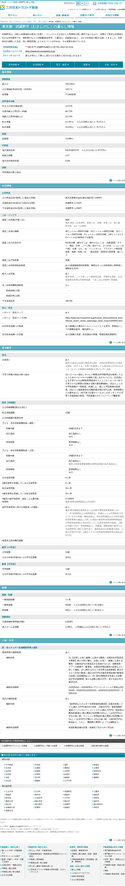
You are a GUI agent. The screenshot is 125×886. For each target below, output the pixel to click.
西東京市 (9, 811)
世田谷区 (97, 771)
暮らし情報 (42, 22)
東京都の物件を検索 (100, 746)
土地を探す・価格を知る (12, 865)
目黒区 (37, 771)
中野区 (37, 774)
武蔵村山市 (10, 807)
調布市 (96, 795)
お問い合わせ (101, 9)
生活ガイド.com (15, 826)
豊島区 (96, 774)
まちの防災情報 (77, 880)
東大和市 (38, 804)
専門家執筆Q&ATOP (113, 850)
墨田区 (67, 768)
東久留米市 (98, 804)
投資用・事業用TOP (79, 850)
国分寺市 (38, 801)
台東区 (37, 768)
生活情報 (37, 65)
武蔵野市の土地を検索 (75, 746)
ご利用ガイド (86, 9)
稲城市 (67, 807)
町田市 (8, 798)
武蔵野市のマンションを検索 (15, 746)
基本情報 (13, 65)
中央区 (37, 765)
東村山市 (9, 801)
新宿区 (96, 765)
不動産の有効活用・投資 (115, 874)
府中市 (37, 795)
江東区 (96, 768)
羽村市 (96, 807)
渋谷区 (8, 774)
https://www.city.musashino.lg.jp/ (40, 51)
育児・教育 (61, 65)
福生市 (96, 801)
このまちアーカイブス (80, 873)
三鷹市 (96, 791)
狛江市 (8, 804)
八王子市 (9, 791)
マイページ (74, 9)
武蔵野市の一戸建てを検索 (46, 746)
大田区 (67, 771)
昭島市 (67, 795)
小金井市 (38, 798)
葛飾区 (37, 781)
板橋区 (67, 777)
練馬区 (96, 777)
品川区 (8, 771)
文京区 (8, 768)
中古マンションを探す (11, 856)
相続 (106, 870)
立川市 (37, 791)
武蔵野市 (68, 791)
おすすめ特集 (7, 875)
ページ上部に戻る (117, 180)
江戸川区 (68, 781)
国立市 (67, 801)
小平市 (67, 798)
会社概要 (121, 9)
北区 (7, 777)
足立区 (8, 781)
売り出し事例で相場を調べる (41, 866)
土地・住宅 (110, 65)
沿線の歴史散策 (77, 876)
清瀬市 (67, 804)
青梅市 (8, 795)
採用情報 (112, 9)
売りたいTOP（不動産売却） (41, 850)
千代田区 (9, 765)
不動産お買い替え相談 (11, 872)
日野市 (96, 798)
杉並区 (67, 774)
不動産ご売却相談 (36, 859)
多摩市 (37, 807)
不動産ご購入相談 (9, 868)
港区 (66, 765)
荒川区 (37, 777)
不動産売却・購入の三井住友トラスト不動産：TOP (18, 22)
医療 (85, 65)
